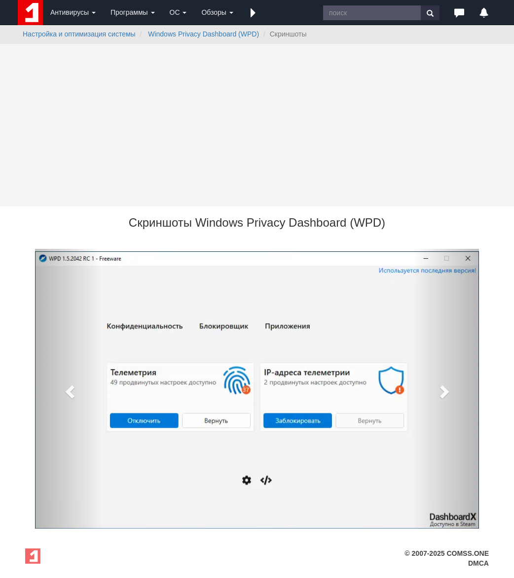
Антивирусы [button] (73, 12)
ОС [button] (178, 12)
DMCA (478, 563)
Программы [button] (132, 12)
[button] (253, 12)
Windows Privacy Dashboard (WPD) (203, 34)
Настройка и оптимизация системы (79, 34)
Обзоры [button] (217, 12)
